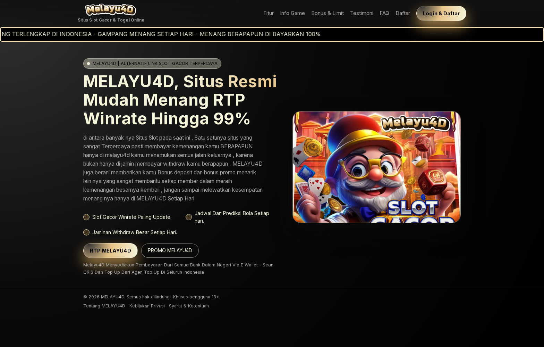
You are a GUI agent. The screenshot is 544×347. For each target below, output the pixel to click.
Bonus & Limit (327, 13)
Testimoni (361, 13)
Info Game (292, 13)
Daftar (403, 13)
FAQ (384, 13)
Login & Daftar (441, 13)
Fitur (268, 13)
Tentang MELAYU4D (104, 305)
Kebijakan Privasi (147, 305)
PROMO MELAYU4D (170, 250)
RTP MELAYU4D (110, 251)
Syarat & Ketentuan (189, 305)
